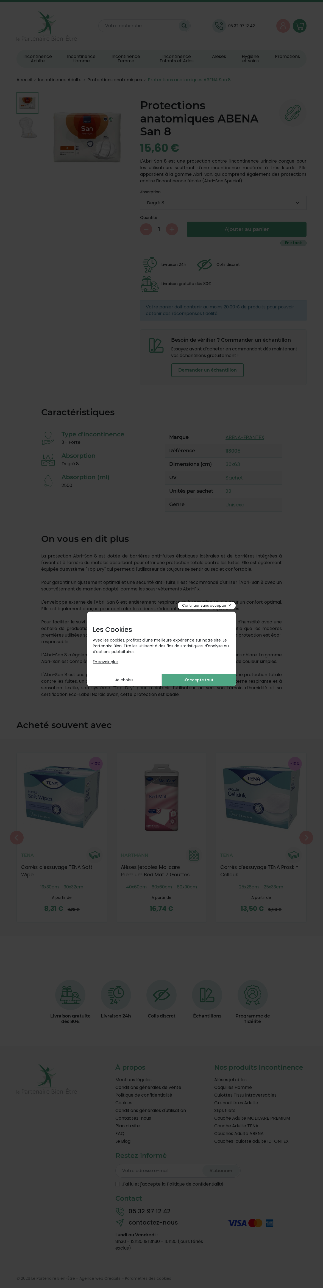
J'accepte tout (198, 680)
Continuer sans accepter (204, 605)
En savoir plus (105, 662)
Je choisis (124, 680)
